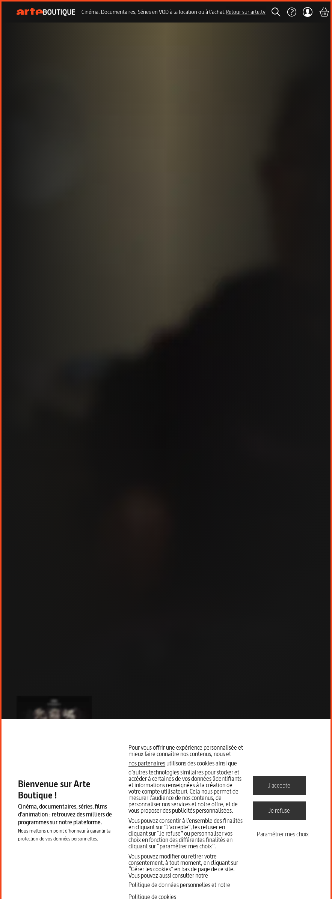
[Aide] (291, 12)
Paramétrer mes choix (283, 834)
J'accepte (279, 785)
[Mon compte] (307, 12)
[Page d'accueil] (46, 12)
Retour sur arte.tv (246, 12)
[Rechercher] (276, 12)
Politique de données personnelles (169, 885)
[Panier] (323, 12)
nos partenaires (146, 763)
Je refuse (279, 810)
